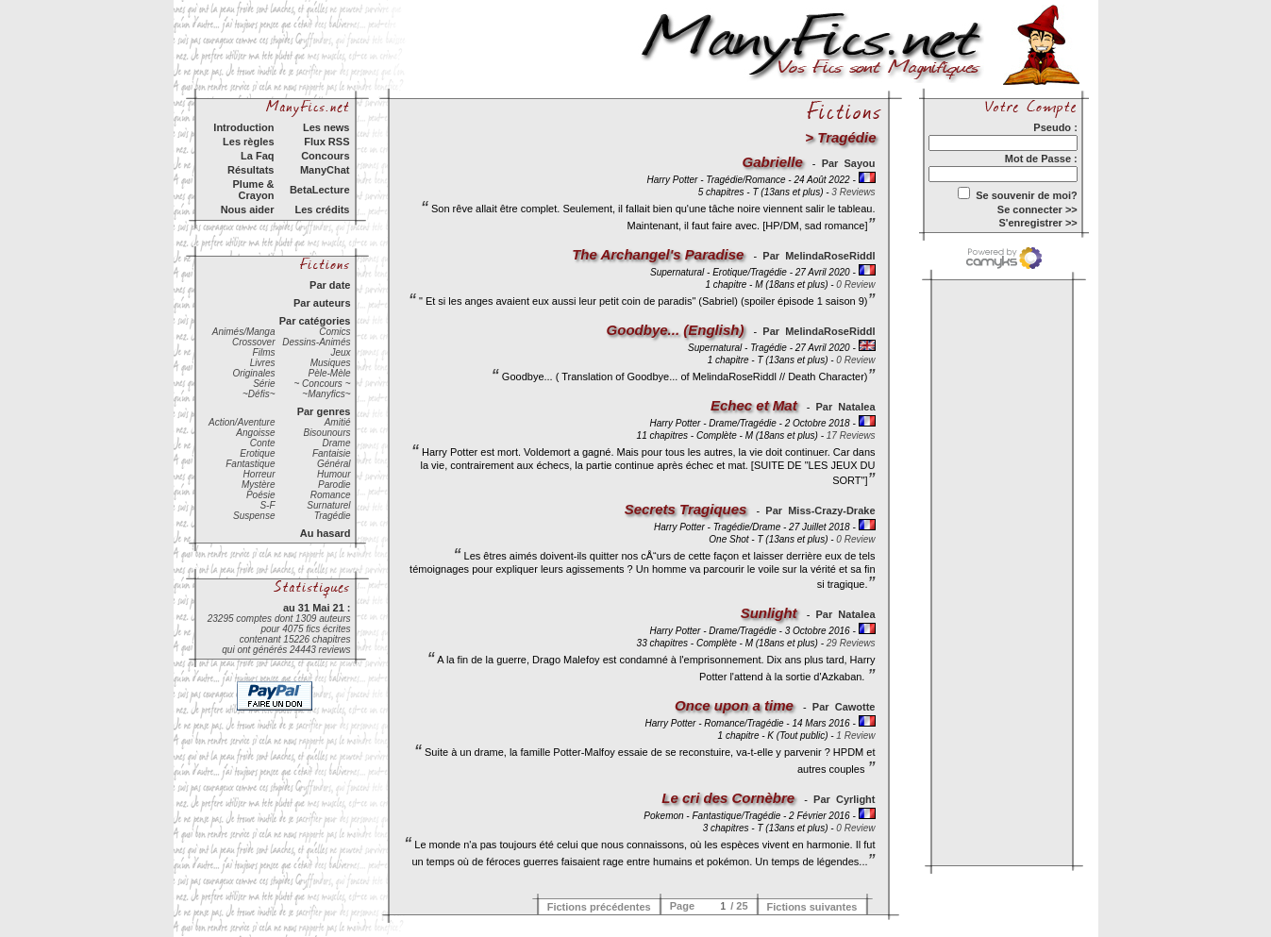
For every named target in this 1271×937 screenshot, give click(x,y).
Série (264, 383)
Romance (330, 495)
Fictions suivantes (812, 906)
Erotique (257, 453)
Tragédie (332, 515)
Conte (263, 443)
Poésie (261, 495)
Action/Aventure (242, 422)
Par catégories (315, 320)
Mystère (259, 484)
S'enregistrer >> (1037, 222)
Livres (263, 363)
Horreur (259, 474)
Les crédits (321, 209)
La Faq (257, 155)
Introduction (243, 127)
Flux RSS (326, 141)
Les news (326, 127)
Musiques (330, 363)
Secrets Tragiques (686, 509)
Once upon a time (734, 705)
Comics (334, 331)
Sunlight (769, 613)
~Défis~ (258, 394)
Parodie (334, 484)
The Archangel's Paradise (658, 254)
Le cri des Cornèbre (727, 798)
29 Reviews (851, 643)
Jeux (340, 352)
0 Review (855, 284)
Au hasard (325, 533)
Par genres (324, 411)
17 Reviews (851, 435)
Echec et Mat (754, 405)
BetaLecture (320, 189)
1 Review (855, 735)
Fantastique (250, 464)
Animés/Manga (244, 331)
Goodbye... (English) (675, 330)
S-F (267, 505)
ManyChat (325, 170)
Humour (334, 474)
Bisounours (326, 432)
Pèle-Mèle (329, 373)
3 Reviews (853, 192)
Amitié (338, 422)
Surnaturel (328, 505)
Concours (325, 155)
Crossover (254, 342)
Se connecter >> (1037, 209)
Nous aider (248, 209)
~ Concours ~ (321, 383)
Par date (329, 285)
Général (334, 464)
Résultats (251, 170)
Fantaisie (331, 453)
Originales (253, 373)
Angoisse (255, 432)
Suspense (254, 515)
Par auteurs (322, 303)
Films (264, 352)
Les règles (248, 141)
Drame (336, 443)
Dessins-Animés (316, 342)
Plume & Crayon (253, 189)
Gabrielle (773, 162)
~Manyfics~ (326, 394)
